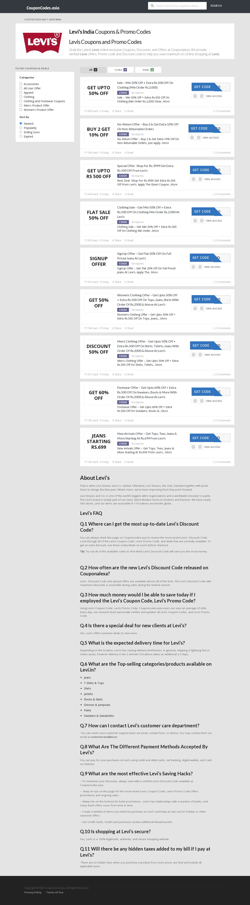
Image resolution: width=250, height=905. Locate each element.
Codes (121, 69)
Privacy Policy (33, 892)
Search (216, 5)
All (93, 69)
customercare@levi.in (104, 737)
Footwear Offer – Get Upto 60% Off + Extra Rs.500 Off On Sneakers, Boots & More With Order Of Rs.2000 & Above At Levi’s (147, 392)
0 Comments (221, 111)
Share (116, 111)
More (166, 101)
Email (128, 111)
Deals (148, 69)
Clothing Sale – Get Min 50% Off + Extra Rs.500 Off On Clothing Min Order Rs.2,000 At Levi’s (148, 211)
